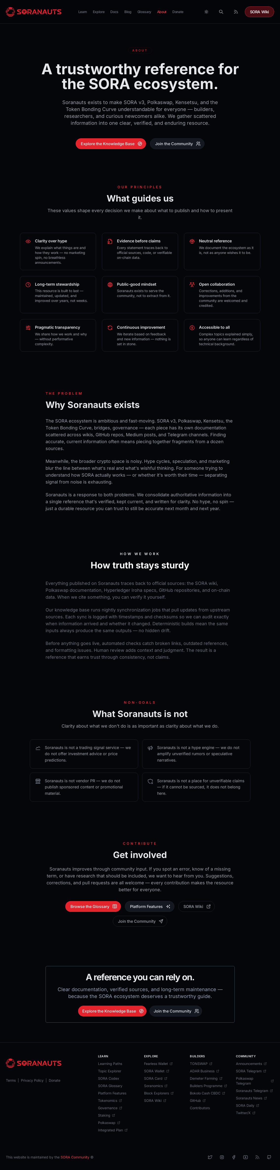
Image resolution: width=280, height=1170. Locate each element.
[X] (210, 1157)
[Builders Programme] (208, 1085)
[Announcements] (251, 1063)
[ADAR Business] (204, 1071)
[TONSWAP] (201, 1063)
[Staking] (106, 1115)
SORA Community (75, 1157)
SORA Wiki (259, 11)
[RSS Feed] (236, 12)
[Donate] (54, 1080)
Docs (114, 12)
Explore (99, 12)
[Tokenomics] (110, 1100)
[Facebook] (234, 1157)
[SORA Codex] (108, 1078)
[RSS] (257, 1157)
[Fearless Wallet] (158, 1063)
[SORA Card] (155, 1078)
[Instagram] (222, 1157)
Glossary (144, 12)
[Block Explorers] (159, 1093)
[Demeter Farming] (206, 1078)
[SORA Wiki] (155, 1100)
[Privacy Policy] (32, 1080)
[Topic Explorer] (109, 1071)
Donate (177, 12)
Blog (128, 12)
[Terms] (11, 1080)
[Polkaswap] (109, 1122)
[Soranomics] (156, 1085)
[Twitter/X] (246, 1112)
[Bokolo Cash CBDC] (207, 1093)
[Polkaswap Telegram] (255, 1081)
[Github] (269, 1157)
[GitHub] (198, 1100)
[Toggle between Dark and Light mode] (206, 12)
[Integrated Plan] (113, 1130)
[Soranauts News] (251, 1098)
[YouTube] (245, 1157)
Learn (82, 12)
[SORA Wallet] (156, 1071)
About (161, 12)
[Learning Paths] (110, 1063)
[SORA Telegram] (251, 1071)
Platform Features (150, 906)
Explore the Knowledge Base (111, 143)
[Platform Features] (112, 1093)
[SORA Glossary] (110, 1085)
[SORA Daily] (247, 1105)
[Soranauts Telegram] (254, 1090)
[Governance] (110, 1108)
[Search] (221, 12)
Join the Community (178, 143)
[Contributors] (200, 1108)
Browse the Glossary (93, 906)
